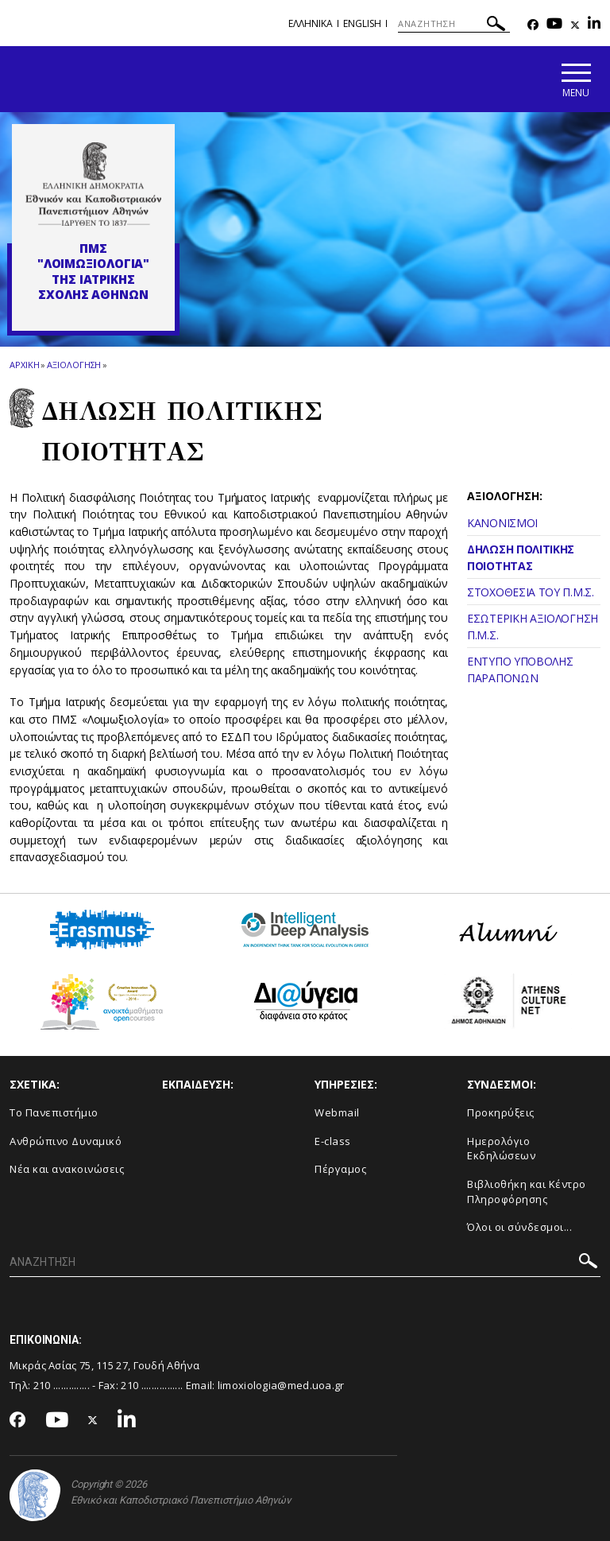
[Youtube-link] (554, 25)
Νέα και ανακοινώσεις (67, 1169)
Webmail (337, 1112)
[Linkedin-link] (594, 25)
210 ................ (152, 1385)
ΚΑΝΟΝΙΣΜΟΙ (502, 522)
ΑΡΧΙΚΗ (24, 365)
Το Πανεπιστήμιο (54, 1112)
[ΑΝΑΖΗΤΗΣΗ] (454, 24)
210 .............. (61, 1385)
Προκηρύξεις (501, 1112)
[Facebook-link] (533, 25)
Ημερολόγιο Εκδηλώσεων (501, 1148)
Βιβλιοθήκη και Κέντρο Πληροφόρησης (526, 1191)
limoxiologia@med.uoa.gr (281, 1385)
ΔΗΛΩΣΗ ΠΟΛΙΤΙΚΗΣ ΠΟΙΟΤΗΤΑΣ (520, 557)
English (362, 23)
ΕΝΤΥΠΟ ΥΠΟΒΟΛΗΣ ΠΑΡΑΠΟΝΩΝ (520, 669)
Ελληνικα (310, 23)
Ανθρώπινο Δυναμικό (66, 1141)
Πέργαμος (340, 1169)
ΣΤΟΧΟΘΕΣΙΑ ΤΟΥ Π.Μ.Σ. (530, 592)
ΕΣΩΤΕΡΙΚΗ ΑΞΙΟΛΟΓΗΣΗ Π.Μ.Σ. (532, 626)
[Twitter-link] (575, 25)
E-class (333, 1141)
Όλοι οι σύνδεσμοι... (519, 1227)
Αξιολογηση (74, 365)
